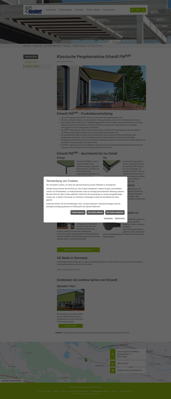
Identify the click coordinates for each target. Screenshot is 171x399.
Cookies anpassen (78, 212)
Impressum (108, 218)
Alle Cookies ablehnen (95, 212)
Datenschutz (120, 218)
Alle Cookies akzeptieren (114, 212)
